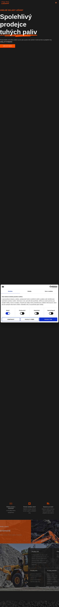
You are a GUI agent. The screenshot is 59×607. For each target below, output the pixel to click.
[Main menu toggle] (56, 2)
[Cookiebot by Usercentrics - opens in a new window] (50, 287)
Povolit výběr (29, 319)
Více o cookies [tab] (49, 291)
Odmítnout (10, 319)
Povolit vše (48, 319)
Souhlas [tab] (10, 291)
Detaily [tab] (29, 291)
